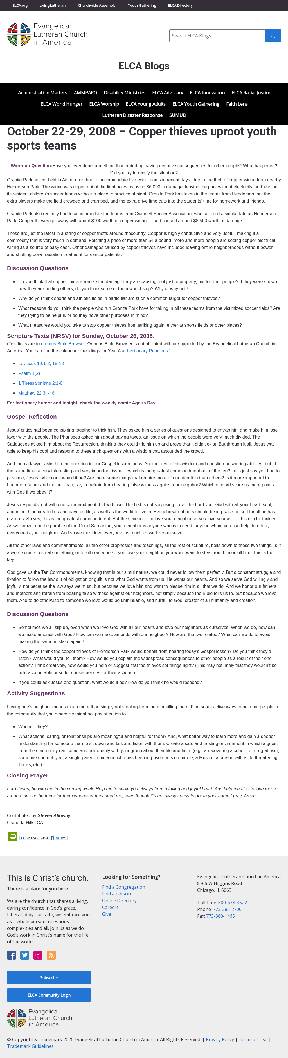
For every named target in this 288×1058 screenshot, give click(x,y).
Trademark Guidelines (30, 1046)
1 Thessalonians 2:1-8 (40, 383)
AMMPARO (85, 93)
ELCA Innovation (207, 93)
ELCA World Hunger (61, 104)
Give (106, 914)
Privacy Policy (220, 1039)
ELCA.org (20, 5)
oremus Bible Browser (63, 343)
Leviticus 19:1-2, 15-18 (41, 363)
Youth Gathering (142, 5)
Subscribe (49, 977)
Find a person (116, 894)
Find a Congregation (123, 887)
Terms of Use (253, 1039)
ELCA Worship (104, 104)
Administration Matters (42, 93)
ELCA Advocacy (167, 93)
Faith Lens (237, 104)
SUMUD (177, 115)
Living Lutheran (53, 5)
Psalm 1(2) (29, 373)
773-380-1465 (220, 916)
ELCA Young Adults (146, 104)
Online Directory (119, 900)
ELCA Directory (180, 5)
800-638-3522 (232, 902)
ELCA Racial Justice (250, 93)
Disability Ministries (124, 93)
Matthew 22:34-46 (36, 393)
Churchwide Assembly (97, 5)
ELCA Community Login (49, 995)
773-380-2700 (227, 909)
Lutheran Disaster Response (132, 115)
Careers (110, 907)
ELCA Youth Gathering (195, 104)
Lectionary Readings (147, 350)
